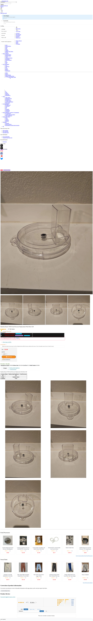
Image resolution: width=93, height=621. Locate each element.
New (12, 333)
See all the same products (88, 582)
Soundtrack (7, 59)
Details (17, 337)
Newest (26, 609)
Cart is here (18, 31)
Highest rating (32, 609)
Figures (6, 73)
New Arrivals (4, 31)
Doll (6, 67)
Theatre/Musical (8, 60)
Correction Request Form (5, 590)
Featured (3, 35)
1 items (72, 603)
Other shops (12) (7, 342)
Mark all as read (3, 13)
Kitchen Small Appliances (6, 41)
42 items (32, 602)
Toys (6, 65)
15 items (72, 599)
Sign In (1, 6)
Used (16, 335)
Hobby (6, 72)
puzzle (6, 68)
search (2, 4)
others (6, 47)
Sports (6, 49)
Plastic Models (8, 75)
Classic (6, 56)
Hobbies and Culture (9, 51)
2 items (72, 602)
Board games (7, 70)
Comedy (6, 50)
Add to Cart (9, 357)
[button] (46, 12)
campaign (3, 29)
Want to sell (3, 37)
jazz (6, 61)
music (6, 45)
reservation (3, 33)
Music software (6, 53)
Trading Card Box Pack (9, 76)
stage (6, 48)
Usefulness (39, 609)
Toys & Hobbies (6, 64)
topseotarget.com (5, 0)
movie (17, 42)
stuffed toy (7, 66)
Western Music (8, 55)
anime (17, 41)
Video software (19, 40)
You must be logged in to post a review (7, 596)
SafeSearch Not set (4, 5)
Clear (46, 611)
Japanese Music (8, 54)
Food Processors (13, 369)
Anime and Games (8, 57)
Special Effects (8, 46)
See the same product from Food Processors (84, 555)
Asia (6, 63)
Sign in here (18, 28)
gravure (6, 52)
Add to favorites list (6, 359)
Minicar (6, 69)
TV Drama (18, 44)
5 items (72, 600)
